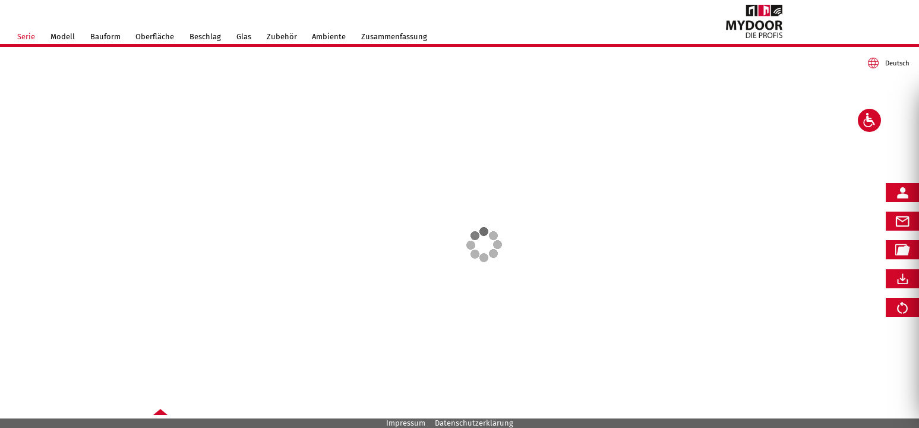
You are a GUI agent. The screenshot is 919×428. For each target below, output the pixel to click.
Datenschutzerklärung (474, 422)
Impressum (405, 422)
